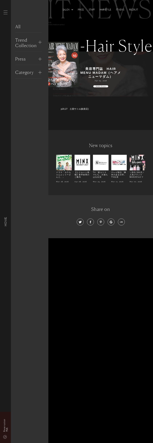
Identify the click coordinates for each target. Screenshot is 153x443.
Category (24, 72)
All (18, 26)
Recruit (133, 9)
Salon (66, 9)
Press (20, 59)
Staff (92, 9)
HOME (5, 221)
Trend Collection (26, 42)
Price (81, 9)
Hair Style (105, 9)
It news (120, 9)
